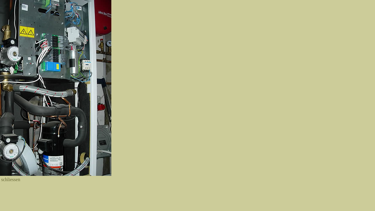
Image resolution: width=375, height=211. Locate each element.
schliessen (10, 179)
